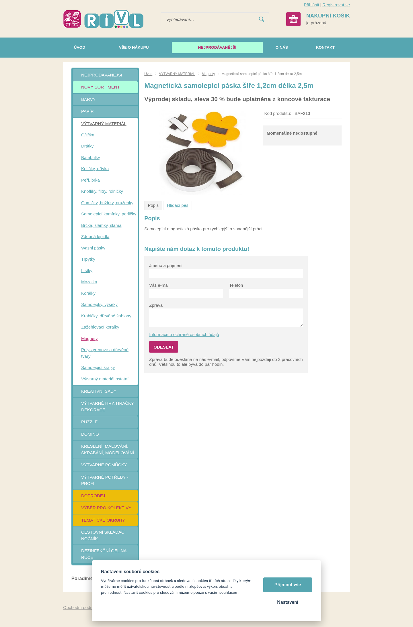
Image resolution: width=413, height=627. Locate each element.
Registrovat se (336, 4)
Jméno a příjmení (165, 265)
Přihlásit (311, 4)
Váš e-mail (159, 285)
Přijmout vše (287, 584)
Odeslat (163, 347)
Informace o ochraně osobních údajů (184, 334)
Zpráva (156, 305)
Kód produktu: (277, 113)
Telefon (236, 285)
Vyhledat (261, 19)
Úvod (148, 74)
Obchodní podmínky (82, 607)
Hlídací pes (177, 205)
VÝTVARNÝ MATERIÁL (177, 74)
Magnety (208, 74)
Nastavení (287, 602)
